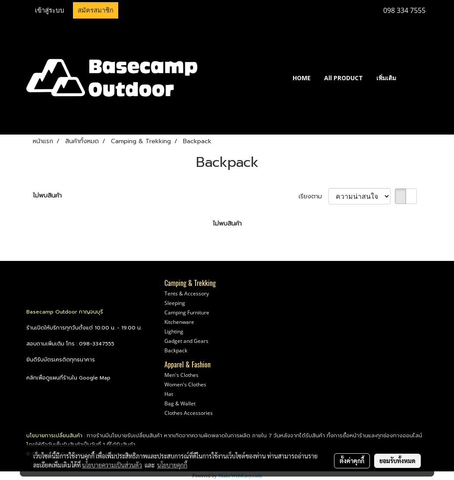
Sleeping (174, 303)
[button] (415, 77)
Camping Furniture (186, 312)
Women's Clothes (185, 384)
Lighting (173, 331)
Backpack (175, 350)
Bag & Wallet (179, 403)
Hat (168, 394)
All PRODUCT (343, 78)
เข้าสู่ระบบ (49, 10)
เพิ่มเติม (386, 78)
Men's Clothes (181, 375)
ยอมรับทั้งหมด (397, 460)
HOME (302, 78)
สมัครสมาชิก (96, 10)
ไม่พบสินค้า (47, 195)
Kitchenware (179, 322)
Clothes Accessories (188, 413)
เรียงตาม (313, 196)
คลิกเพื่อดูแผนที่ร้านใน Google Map (68, 378)
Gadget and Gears (186, 341)
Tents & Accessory (186, 293)
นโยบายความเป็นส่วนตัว (112, 465)
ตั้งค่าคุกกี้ (352, 460)
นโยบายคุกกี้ (172, 465)
